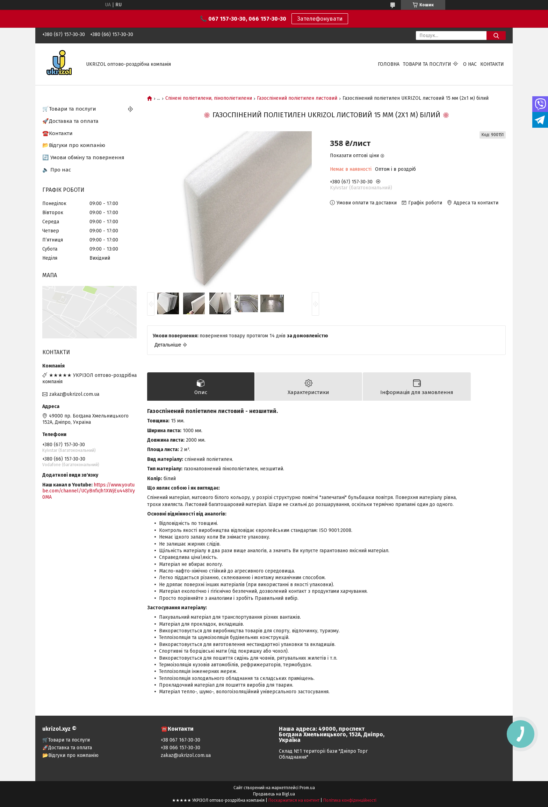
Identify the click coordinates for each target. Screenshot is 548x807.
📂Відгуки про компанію (73, 145)
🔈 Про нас (56, 170)
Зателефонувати (319, 18)
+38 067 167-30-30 (180, 740)
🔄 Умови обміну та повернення (83, 157)
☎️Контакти (57, 133)
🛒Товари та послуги (69, 109)
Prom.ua (307, 787)
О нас (470, 64)
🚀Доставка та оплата (70, 121)
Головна (388, 64)
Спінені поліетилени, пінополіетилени (208, 98)
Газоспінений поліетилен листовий (297, 98)
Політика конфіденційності (349, 800)
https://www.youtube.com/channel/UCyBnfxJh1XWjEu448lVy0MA (88, 491)
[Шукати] (496, 35)
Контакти (492, 64)
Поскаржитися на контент (293, 800)
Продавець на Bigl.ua (274, 794)
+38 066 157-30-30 (180, 748)
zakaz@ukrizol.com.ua (74, 394)
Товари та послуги (427, 64)
